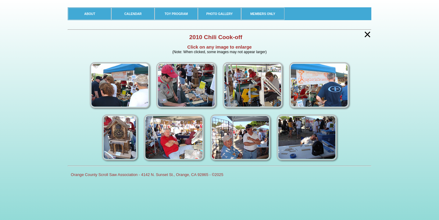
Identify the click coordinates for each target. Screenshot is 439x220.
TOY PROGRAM (176, 14)
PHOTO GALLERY (219, 14)
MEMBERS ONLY (262, 14)
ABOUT (89, 14)
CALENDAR (133, 14)
